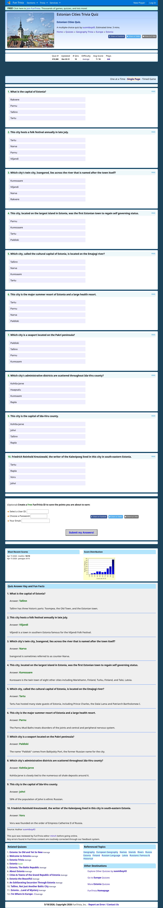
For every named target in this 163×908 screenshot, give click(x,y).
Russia (148, 852)
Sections (31, 2)
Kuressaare (16, 180)
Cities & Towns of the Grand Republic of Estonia (35, 874)
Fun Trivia (15, 3)
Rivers (141, 852)
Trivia (43, 2)
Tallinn (14, 112)
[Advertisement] (81, 68)
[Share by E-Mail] (149, 36)
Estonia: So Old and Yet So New (26, 852)
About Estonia (17, 871)
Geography (89, 852)
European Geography (107, 852)
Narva (13, 146)
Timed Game (149, 79)
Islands (132, 852)
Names (123, 852)
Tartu (13, 118)
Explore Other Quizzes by (107, 871)
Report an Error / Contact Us (104, 904)
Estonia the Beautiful (21, 878)
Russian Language (111, 855)
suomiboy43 (89, 27)
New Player (139, 2)
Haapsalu (15, 389)
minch (53, 835)
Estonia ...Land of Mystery (24, 890)
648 (108, 59)
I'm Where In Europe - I (23, 894)
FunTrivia (98, 890)
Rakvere (14, 99)
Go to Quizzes (99, 877)
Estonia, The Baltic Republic (24, 867)
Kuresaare (16, 274)
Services (54, 2)
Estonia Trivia (17, 859)
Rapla (13, 402)
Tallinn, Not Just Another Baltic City (30, 886)
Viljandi (14, 158)
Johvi (13, 430)
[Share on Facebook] (116, 36)
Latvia (125, 855)
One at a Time (117, 79)
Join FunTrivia (33, 8)
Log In (153, 2)
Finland (96, 855)
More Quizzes (99, 884)
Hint (153, 91)
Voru (13, 477)
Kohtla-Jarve (17, 383)
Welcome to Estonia (20, 856)
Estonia (13, 863)
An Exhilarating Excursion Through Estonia (32, 882)
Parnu (13, 105)
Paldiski (14, 239)
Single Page (133, 79)
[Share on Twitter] (133, 36)
